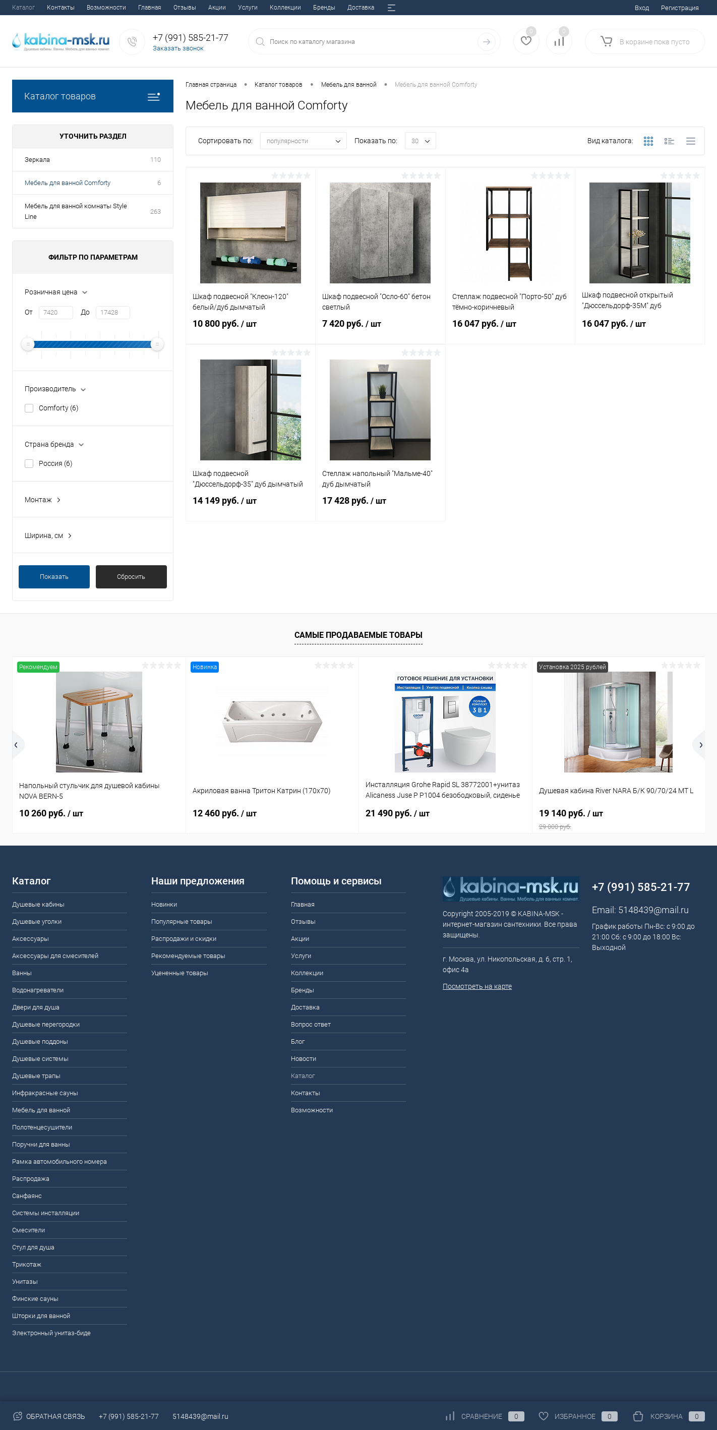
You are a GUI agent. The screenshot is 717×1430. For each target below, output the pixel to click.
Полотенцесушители (42, 1127)
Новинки (164, 904)
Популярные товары (181, 921)
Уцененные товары (179, 973)
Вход (642, 8)
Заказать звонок (178, 48)
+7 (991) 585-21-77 (129, 1416)
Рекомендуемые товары (188, 956)
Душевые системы (40, 1058)
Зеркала (37, 159)
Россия (56, 463)
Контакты (305, 1093)
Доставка (234, 7)
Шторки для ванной (41, 1316)
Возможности (312, 1110)
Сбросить (131, 576)
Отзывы (58, 7)
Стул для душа (33, 1247)
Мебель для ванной (41, 1110)
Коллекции (159, 7)
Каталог (303, 1076)
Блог (317, 7)
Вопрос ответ (279, 7)
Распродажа (30, 1178)
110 (155, 159)
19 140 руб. (619, 819)
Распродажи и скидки (183, 938)
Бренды (198, 7)
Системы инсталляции (45, 1213)
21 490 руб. (398, 813)
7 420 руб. (380, 329)
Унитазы (25, 1281)
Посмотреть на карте (477, 986)
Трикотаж (26, 1264)
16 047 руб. (510, 329)
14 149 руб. (251, 506)
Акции (91, 7)
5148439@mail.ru (653, 910)
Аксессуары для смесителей (55, 956)
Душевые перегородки (46, 1024)
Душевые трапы (36, 1076)
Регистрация (680, 8)
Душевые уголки (37, 921)
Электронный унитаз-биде (51, 1333)
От (29, 312)
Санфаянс (27, 1196)
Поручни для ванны (41, 1144)
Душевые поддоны (40, 1041)
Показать (54, 576)
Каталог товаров (92, 96)
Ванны (22, 973)
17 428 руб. (380, 506)
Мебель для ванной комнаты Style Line (76, 211)
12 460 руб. (225, 813)
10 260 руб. (51, 813)
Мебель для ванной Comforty (67, 183)
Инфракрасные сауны (45, 1093)
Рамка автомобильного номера (59, 1161)
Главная (23, 7)
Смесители (28, 1230)
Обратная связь (48, 1416)
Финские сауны (35, 1298)
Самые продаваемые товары (358, 635)
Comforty (59, 408)
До (85, 312)
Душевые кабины (38, 904)
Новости (348, 7)
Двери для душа (35, 1007)
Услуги (122, 7)
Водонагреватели (38, 990)
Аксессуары (30, 938)
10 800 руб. (251, 329)
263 (155, 211)
